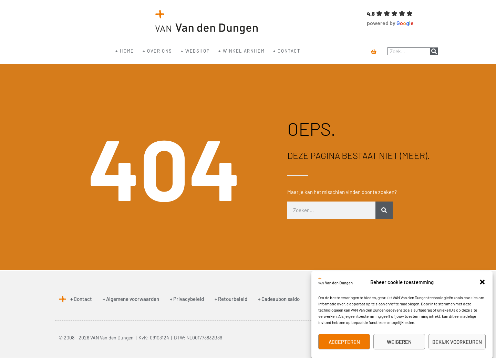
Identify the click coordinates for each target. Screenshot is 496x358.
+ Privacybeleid (187, 299)
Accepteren (344, 342)
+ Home (124, 51)
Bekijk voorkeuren (457, 342)
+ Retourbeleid (231, 299)
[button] (482, 282)
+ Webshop (195, 51)
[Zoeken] (434, 51)
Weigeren (399, 342)
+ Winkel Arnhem (241, 51)
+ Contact (286, 51)
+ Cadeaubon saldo (279, 299)
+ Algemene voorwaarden (131, 299)
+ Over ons (157, 51)
